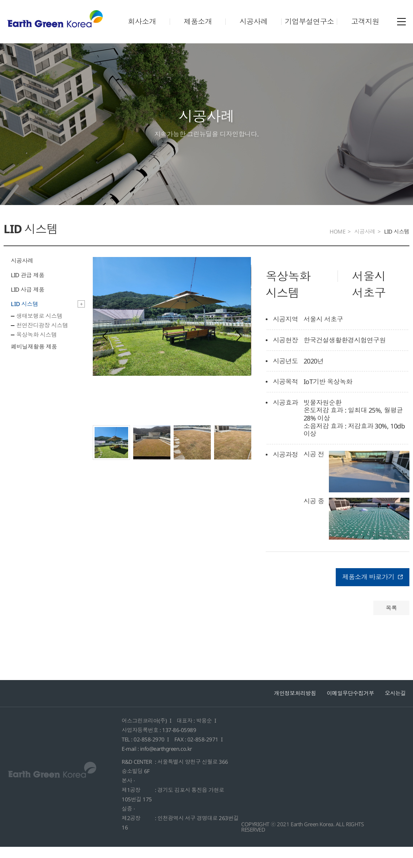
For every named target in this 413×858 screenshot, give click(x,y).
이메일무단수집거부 (350, 704)
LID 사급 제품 (27, 301)
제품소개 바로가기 (372, 588)
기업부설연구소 (309, 21)
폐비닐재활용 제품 (34, 358)
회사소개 (142, 21)
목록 (391, 619)
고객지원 (365, 21)
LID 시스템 (24, 315)
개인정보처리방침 (295, 704)
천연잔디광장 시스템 (42, 337)
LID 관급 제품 (27, 287)
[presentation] (105, 348)
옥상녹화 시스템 (36, 346)
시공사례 (253, 21)
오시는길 (395, 704)
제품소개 (198, 21)
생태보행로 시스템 (39, 327)
